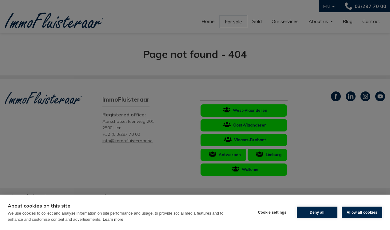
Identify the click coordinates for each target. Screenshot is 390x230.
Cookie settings (272, 212)
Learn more (113, 219)
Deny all (317, 212)
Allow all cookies (362, 212)
